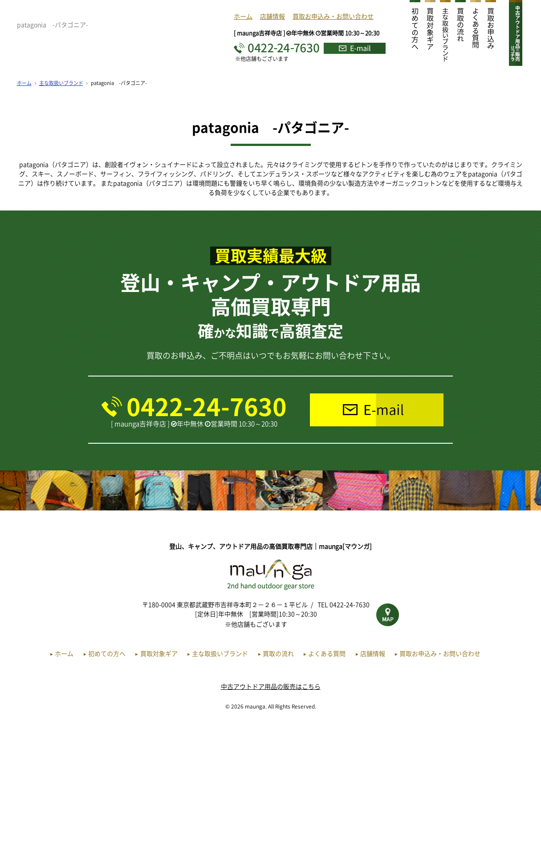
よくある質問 (327, 770)
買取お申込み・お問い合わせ (333, 16)
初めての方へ (107, 770)
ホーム (243, 16)
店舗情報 (272, 16)
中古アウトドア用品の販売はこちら (271, 803)
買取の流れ (278, 770)
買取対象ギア (159, 770)
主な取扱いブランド (61, 200)
